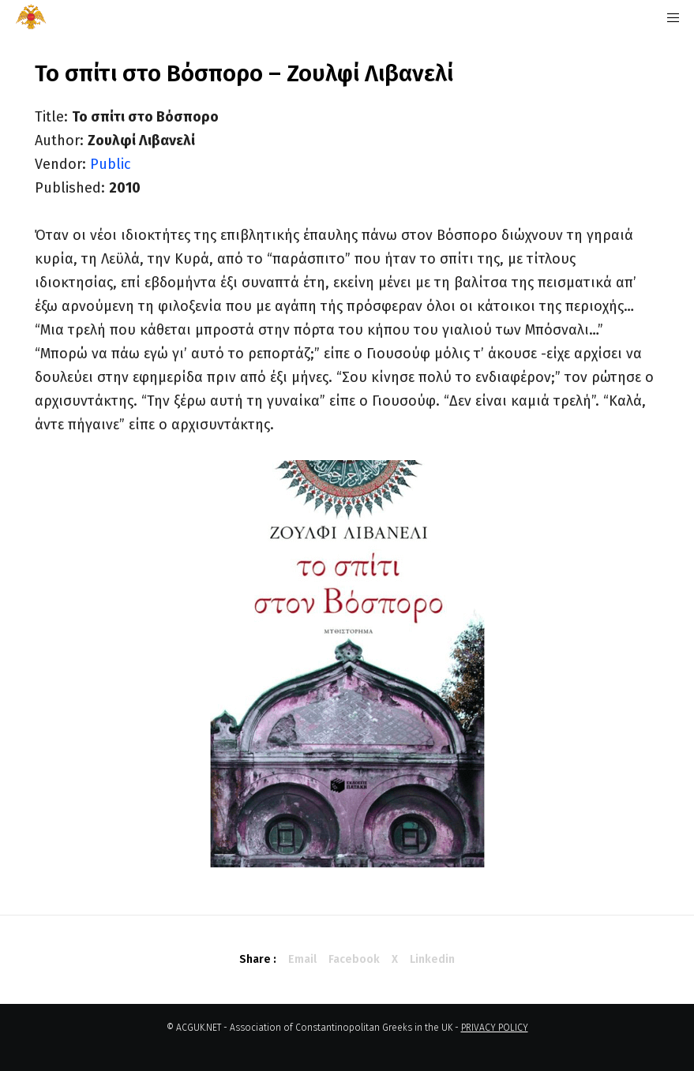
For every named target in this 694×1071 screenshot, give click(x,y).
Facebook (354, 959)
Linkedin (432, 959)
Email (302, 959)
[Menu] (668, 17)
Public (110, 164)
